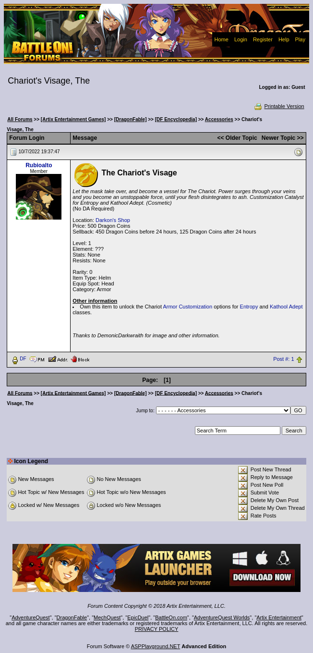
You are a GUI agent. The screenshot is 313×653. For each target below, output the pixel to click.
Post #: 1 (283, 359)
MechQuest (107, 617)
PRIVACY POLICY (157, 629)
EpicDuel (137, 617)
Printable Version (278, 106)
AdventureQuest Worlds (222, 617)
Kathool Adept (286, 306)
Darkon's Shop (113, 220)
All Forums (19, 119)
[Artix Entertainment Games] (73, 119)
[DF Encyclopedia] (176, 119)
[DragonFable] (130, 119)
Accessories (219, 119)
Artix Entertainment (278, 617)
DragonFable (72, 617)
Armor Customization (187, 306)
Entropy (249, 306)
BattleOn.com (171, 617)
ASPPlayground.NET (156, 646)
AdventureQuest (31, 617)
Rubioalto (38, 165)
